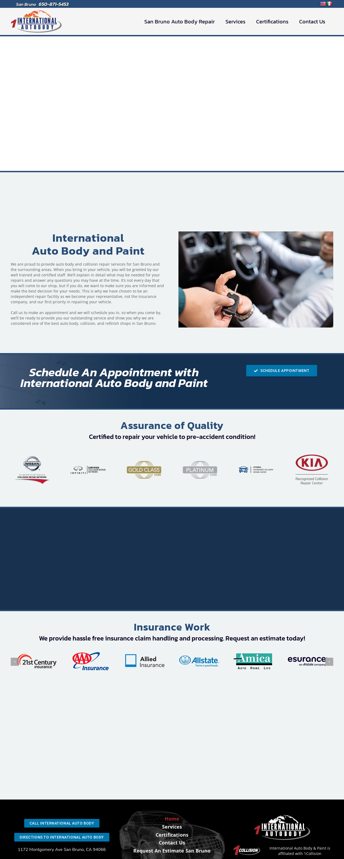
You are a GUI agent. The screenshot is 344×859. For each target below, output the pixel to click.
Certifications (172, 835)
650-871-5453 (54, 4)
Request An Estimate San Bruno (171, 850)
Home (172, 818)
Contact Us (172, 842)
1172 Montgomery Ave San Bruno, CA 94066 (62, 850)
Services (172, 826)
